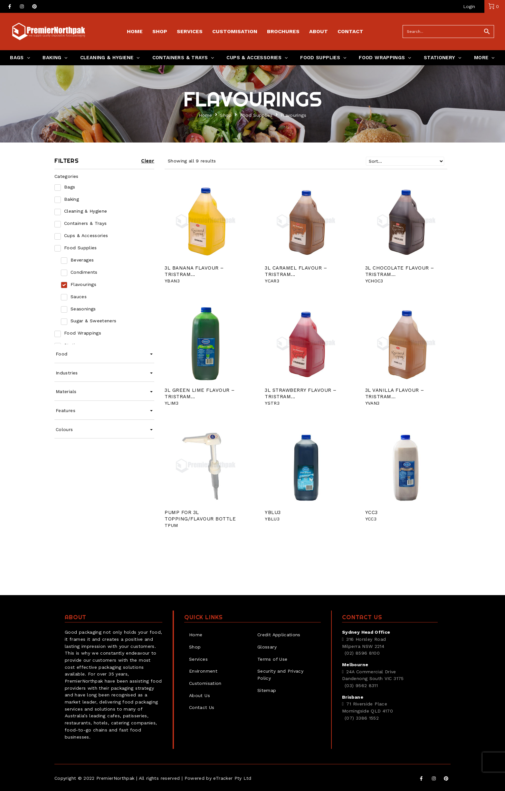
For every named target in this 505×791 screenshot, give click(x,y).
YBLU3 (273, 512)
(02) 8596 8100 (362, 653)
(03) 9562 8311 (361, 685)
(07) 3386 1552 (362, 718)
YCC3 (371, 512)
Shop (226, 115)
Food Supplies (256, 115)
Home (205, 115)
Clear (147, 161)
